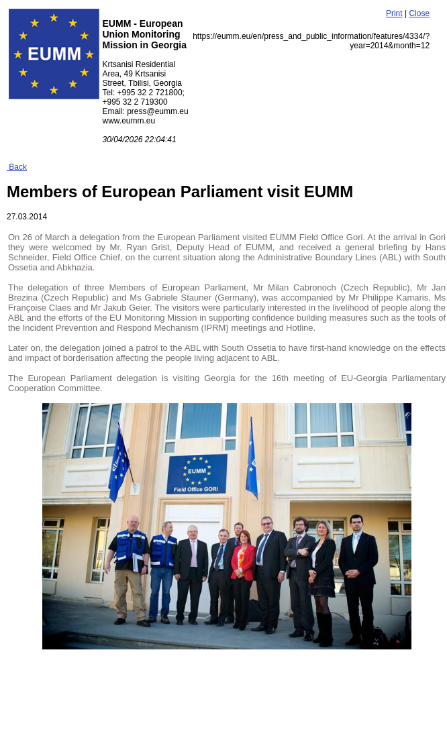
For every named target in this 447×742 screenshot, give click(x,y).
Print (394, 13)
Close (419, 13)
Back (17, 167)
